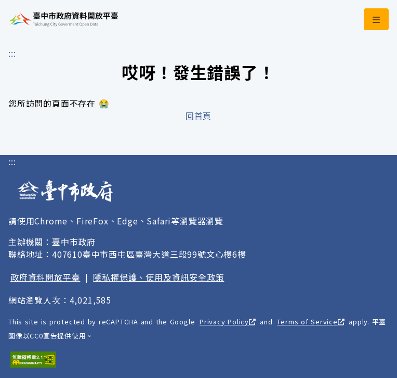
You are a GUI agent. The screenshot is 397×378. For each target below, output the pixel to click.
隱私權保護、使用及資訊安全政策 (158, 277)
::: (12, 53)
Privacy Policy (228, 321)
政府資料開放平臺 (45, 277)
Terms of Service (310, 321)
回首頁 (198, 115)
